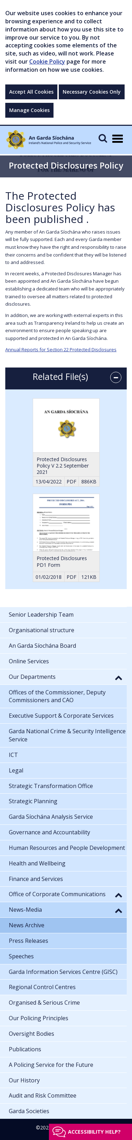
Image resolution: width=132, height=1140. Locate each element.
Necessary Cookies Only (92, 91)
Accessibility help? (94, 1131)
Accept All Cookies (31, 91)
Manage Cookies (29, 110)
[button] (118, 677)
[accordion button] (115, 377)
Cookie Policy (47, 61)
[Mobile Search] (103, 138)
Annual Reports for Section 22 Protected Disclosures (61, 349)
